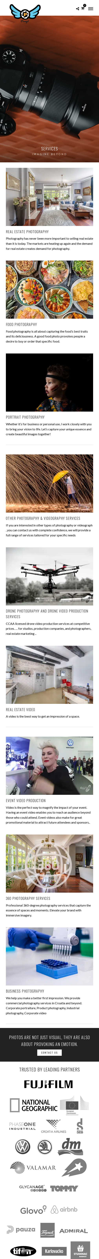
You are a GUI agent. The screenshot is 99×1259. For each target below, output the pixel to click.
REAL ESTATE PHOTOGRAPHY (27, 231)
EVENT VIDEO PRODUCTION (26, 800)
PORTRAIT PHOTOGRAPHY (25, 417)
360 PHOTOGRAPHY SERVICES (28, 898)
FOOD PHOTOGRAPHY (21, 324)
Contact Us (49, 1052)
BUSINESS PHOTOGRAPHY (25, 991)
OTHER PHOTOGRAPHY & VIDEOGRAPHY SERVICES (43, 518)
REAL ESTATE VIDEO (20, 709)
